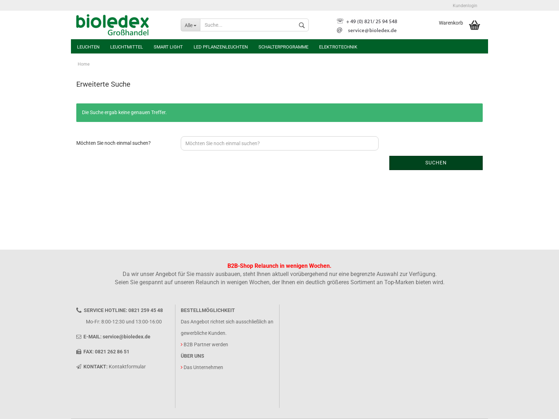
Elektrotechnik (338, 47)
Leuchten (88, 47)
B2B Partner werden (206, 344)
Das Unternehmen (203, 367)
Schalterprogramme (283, 47)
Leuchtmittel (126, 47)
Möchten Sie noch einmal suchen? (113, 143)
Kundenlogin (465, 5)
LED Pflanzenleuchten (221, 47)
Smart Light (168, 47)
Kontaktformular (127, 366)
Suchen (436, 162)
